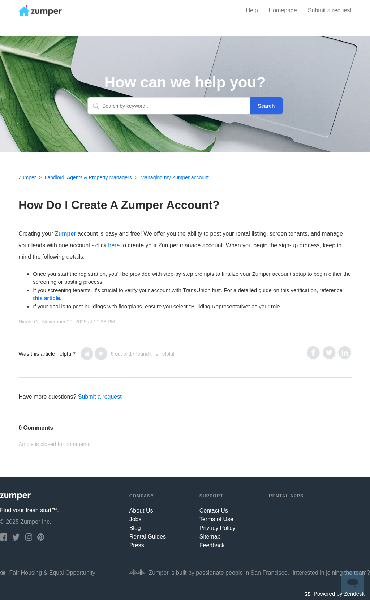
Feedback (212, 545)
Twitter (329, 353)
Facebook (313, 353)
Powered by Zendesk (339, 594)
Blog (135, 528)
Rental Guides (147, 536)
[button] (87, 353)
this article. (47, 298)
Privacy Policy (217, 528)
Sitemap (210, 536)
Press (136, 545)
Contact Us (213, 510)
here (114, 245)
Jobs (135, 519)
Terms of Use (216, 519)
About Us (141, 510)
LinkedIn (344, 353)
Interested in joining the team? (331, 573)
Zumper (27, 177)
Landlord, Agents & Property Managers (88, 177)
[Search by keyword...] (168, 106)
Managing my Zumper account (175, 177)
